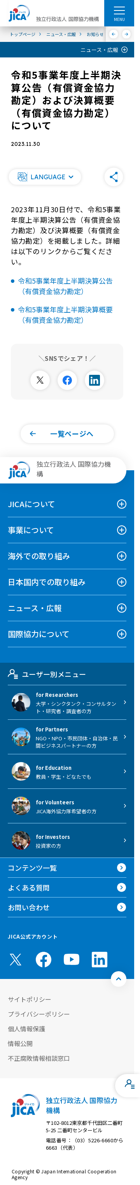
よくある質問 (29, 887)
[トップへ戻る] (118, 979)
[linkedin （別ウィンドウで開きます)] (99, 959)
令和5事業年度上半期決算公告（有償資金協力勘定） (65, 285)
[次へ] (126, 34)
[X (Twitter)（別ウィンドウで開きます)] (15, 959)
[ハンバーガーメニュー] (119, 10)
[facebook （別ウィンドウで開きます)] (43, 959)
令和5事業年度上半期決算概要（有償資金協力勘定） (65, 314)
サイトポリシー (29, 999)
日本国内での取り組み (47, 581)
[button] (45, 177)
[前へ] (113, 34)
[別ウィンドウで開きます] (40, 380)
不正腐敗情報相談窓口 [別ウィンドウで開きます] (39, 1058)
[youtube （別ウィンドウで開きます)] (71, 959)
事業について (31, 529)
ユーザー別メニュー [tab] (47, 674)
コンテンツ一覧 (32, 868)
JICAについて (31, 503)
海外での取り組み (39, 555)
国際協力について (39, 633)
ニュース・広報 (99, 50)
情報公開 (20, 1043)
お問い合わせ (29, 907)
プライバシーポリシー (39, 1014)
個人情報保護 (26, 1028)
